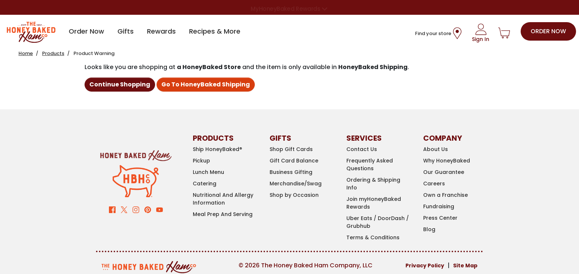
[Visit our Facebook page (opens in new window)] (112, 209)
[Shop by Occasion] (302, 195)
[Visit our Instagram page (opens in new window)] (136, 209)
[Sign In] (480, 33)
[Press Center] (456, 218)
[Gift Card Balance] (302, 161)
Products (53, 53)
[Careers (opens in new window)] (456, 183)
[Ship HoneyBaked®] (225, 149)
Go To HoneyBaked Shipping (205, 84)
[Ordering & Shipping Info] (379, 183)
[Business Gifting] (302, 172)
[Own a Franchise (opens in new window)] (456, 195)
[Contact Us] (379, 149)
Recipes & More (214, 31)
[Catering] (225, 183)
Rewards (161, 31)
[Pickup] (225, 161)
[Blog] (456, 229)
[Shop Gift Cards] (302, 149)
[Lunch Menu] (225, 172)
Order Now (86, 31)
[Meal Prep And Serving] (225, 214)
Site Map (465, 265)
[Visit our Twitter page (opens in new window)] (124, 209)
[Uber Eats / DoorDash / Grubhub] (379, 222)
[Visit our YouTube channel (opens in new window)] (159, 209)
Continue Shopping (119, 84)
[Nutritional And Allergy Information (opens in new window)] (225, 199)
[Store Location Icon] (457, 33)
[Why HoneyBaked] (456, 161)
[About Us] (456, 149)
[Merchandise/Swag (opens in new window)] (302, 183)
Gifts (125, 31)
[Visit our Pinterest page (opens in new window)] (148, 209)
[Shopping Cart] (504, 33)
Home (25, 53)
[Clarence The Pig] (136, 181)
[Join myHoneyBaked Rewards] (379, 203)
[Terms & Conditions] (379, 237)
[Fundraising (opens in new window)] (456, 206)
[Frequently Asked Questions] (379, 164)
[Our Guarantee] (456, 172)
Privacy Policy (424, 265)
